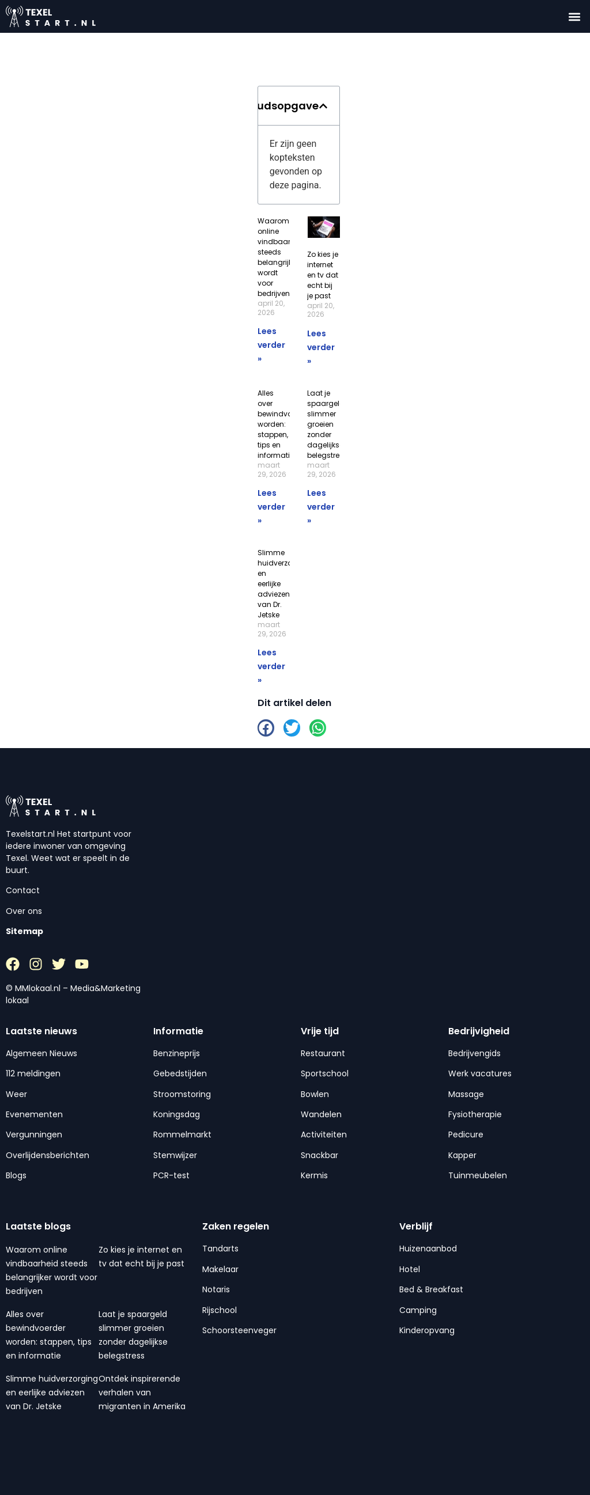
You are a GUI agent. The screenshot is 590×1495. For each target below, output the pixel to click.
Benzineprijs (176, 1053)
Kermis (314, 1175)
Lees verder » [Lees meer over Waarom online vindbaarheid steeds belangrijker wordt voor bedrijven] (271, 345)
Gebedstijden (180, 1073)
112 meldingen (33, 1073)
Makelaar (220, 1269)
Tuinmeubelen (477, 1175)
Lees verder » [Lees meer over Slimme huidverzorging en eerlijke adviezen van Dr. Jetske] (271, 666)
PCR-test (171, 1175)
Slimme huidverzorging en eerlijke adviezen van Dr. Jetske (52, 1392)
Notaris (216, 1289)
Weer (16, 1094)
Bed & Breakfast (431, 1289)
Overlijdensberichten (47, 1155)
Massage (466, 1094)
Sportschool (325, 1073)
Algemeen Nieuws (41, 1053)
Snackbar (319, 1155)
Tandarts (220, 1248)
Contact (23, 890)
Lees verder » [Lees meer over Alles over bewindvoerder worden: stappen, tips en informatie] (271, 506)
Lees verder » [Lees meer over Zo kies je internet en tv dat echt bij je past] (321, 347)
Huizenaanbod (428, 1248)
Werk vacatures (480, 1073)
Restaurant (323, 1053)
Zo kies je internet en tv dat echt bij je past (322, 275)
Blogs (16, 1175)
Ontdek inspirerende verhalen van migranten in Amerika (142, 1392)
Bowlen (315, 1094)
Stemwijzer (175, 1155)
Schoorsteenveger (239, 1330)
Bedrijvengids (474, 1053)
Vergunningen (34, 1134)
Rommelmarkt (182, 1134)
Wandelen (321, 1114)
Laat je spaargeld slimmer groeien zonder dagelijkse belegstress (327, 424)
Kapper (462, 1155)
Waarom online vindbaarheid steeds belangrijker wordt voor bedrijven (282, 257)
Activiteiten (324, 1134)
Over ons (24, 911)
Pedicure (465, 1134)
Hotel (409, 1269)
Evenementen (34, 1114)
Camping (418, 1310)
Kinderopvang (427, 1330)
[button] (574, 16)
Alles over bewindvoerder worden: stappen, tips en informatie (284, 424)
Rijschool (219, 1310)
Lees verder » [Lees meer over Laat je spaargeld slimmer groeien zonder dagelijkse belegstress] (321, 506)
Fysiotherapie (475, 1114)
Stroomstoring (182, 1094)
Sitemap (24, 931)
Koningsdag (176, 1114)
